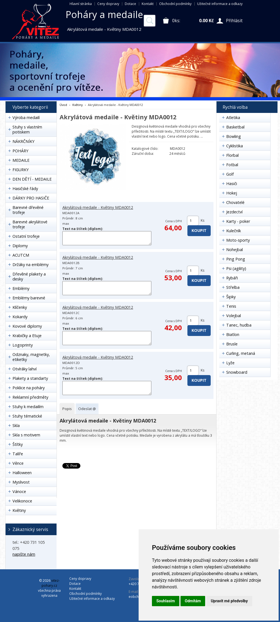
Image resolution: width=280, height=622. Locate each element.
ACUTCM (20, 255)
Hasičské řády (25, 188)
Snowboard (236, 372)
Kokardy (19, 316)
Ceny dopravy (108, 3)
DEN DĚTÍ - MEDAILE (32, 179)
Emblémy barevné (28, 297)
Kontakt (148, 3)
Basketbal (235, 127)
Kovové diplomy (27, 326)
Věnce (18, 463)
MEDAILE (20, 160)
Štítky (17, 444)
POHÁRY (20, 150)
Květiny (19, 510)
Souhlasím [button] (165, 601)
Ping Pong (235, 259)
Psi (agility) (236, 268)
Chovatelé (235, 202)
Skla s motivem (26, 435)
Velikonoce (22, 501)
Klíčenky (19, 307)
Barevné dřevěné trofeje (28, 210)
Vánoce (19, 491)
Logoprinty (22, 345)
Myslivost (21, 482)
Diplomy (20, 245)
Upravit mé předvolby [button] (229, 601)
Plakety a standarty (30, 378)
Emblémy (20, 288)
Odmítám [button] (193, 601)
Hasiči (231, 183)
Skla (16, 425)
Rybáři (232, 277)
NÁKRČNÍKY (23, 141)
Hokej (231, 193)
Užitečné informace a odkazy (220, 3)
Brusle (232, 344)
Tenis (231, 306)
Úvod (63, 105)
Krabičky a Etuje (27, 335)
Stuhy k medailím (28, 406)
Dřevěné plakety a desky (29, 276)
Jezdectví (234, 211)
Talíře (17, 453)
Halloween (22, 472)
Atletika (233, 117)
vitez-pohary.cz (51, 583)
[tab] (67, 408)
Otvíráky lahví (24, 368)
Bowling (233, 136)
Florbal (232, 155)
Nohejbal (234, 249)
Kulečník (233, 230)
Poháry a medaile (104, 14)
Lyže (230, 362)
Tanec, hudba (238, 325)
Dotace (130, 3)
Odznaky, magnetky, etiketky (31, 357)
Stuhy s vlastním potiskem (27, 129)
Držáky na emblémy (30, 264)
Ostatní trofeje (26, 236)
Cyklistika (234, 145)
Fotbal (232, 164)
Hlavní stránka (81, 3)
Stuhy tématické (27, 416)
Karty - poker (238, 221)
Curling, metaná (240, 353)
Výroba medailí (26, 117)
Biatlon (232, 334)
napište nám (23, 554)
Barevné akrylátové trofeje (29, 224)
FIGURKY (20, 169)
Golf (230, 174)
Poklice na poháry (28, 387)
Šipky (231, 296)
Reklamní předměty (30, 397)
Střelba (233, 287)
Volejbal (233, 315)
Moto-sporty (238, 240)
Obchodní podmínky (175, 3)
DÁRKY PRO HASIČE (30, 198)
